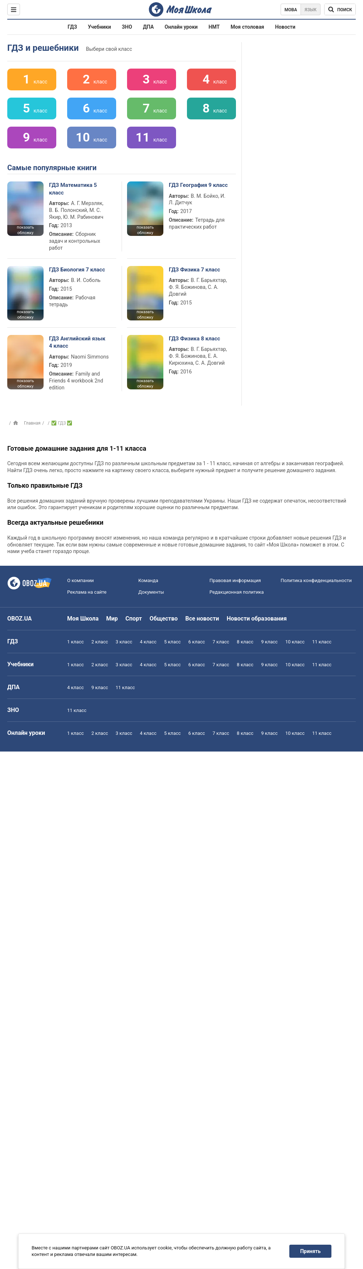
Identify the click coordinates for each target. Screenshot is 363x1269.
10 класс (295, 641)
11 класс (321, 641)
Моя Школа (83, 618)
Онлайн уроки (181, 27)
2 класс (99, 641)
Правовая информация (235, 580)
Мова (291, 9)
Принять (310, 1251)
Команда (148, 580)
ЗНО (127, 27)
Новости (285, 27)
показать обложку (25, 230)
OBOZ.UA (19, 618)
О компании (80, 580)
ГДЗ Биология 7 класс (77, 269)
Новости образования (256, 618)
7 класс (221, 641)
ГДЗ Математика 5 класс (73, 189)
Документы (151, 592)
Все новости (202, 618)
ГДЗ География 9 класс (198, 185)
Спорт (134, 618)
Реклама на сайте (86, 592)
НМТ (214, 27)
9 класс (269, 641)
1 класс (75, 641)
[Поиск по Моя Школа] (340, 9)
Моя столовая (247, 27)
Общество (164, 618)
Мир (112, 618)
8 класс (245, 641)
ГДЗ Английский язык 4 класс (77, 342)
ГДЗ (72, 27)
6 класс (196, 641)
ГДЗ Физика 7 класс (194, 269)
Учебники (99, 27)
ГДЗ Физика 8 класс (194, 338)
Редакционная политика (236, 592)
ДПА (148, 27)
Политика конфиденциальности (316, 580)
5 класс (172, 641)
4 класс (148, 641)
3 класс (124, 641)
